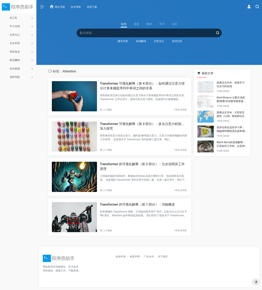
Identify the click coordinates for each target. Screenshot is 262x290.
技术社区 (177, 41)
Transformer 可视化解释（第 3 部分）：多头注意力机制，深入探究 (142, 126)
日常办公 (159, 41)
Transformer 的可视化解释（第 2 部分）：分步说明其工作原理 (142, 166)
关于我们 (163, 256)
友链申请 (121, 256)
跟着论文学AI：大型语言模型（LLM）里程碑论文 (231, 114)
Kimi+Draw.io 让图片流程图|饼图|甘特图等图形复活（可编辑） (231, 99)
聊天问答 (123, 41)
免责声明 (135, 256)
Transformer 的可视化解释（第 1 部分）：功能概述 (137, 204)
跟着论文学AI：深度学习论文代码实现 (231, 84)
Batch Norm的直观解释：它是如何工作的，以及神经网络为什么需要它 (231, 144)
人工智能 (107, 109)
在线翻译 (141, 41)
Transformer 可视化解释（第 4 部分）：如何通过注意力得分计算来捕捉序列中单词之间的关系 (142, 86)
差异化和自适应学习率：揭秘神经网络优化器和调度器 (231, 129)
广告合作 (149, 256)
